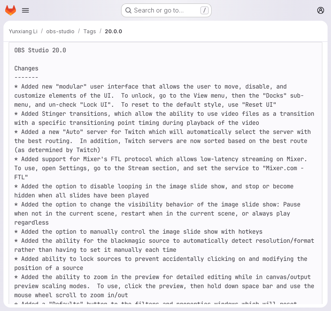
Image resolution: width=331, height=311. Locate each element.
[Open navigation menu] (25, 10)
